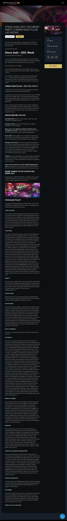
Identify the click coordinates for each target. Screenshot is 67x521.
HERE (12, 161)
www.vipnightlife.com (33, 168)
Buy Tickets (53, 66)
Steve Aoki (19, 36)
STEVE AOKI (31, 62)
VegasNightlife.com (10, 111)
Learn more (25, 180)
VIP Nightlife (28, 166)
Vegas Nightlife (9, 48)
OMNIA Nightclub (23, 59)
